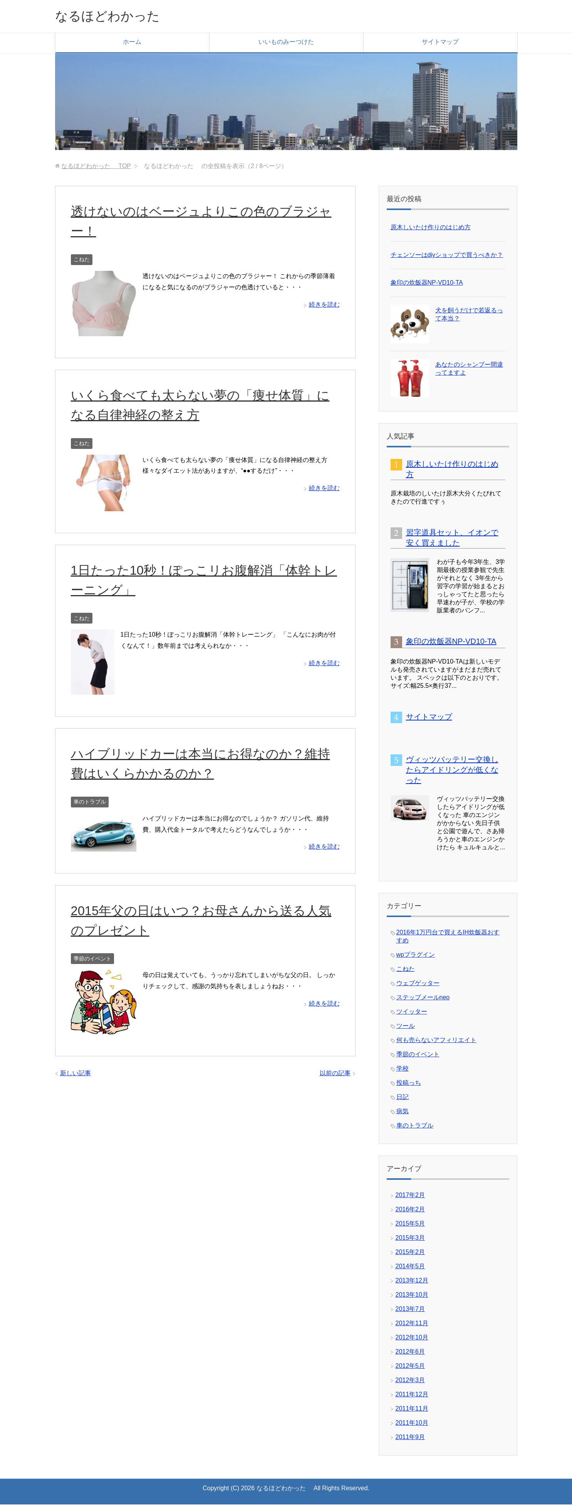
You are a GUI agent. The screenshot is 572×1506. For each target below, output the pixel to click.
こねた (82, 261)
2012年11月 (412, 1324)
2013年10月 (412, 1296)
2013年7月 (410, 1310)
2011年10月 (412, 1424)
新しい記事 (75, 1074)
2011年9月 (410, 1438)
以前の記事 (335, 1074)
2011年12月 (412, 1396)
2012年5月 (410, 1367)
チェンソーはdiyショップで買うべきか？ (447, 256)
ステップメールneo (423, 999)
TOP (96, 167)
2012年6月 (410, 1353)
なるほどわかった (119, 17)
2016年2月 (410, 1210)
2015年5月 (410, 1225)
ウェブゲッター (417, 984)
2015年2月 (410, 1253)
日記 (402, 1098)
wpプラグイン (415, 956)
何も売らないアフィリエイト (436, 1041)
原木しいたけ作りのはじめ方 (431, 228)
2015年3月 (410, 1239)
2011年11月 (412, 1410)
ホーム (132, 43)
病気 (402, 1112)
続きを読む (324, 306)
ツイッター (411, 1013)
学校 (402, 1070)
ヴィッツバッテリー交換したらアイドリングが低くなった (452, 771)
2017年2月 (410, 1196)
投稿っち (408, 1084)
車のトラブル (90, 803)
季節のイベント (92, 960)
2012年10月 (412, 1339)
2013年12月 (412, 1282)
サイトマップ (440, 43)
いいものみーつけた (286, 43)
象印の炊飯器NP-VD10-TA (427, 284)
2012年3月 (410, 1381)
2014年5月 (410, 1267)
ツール (405, 1027)
